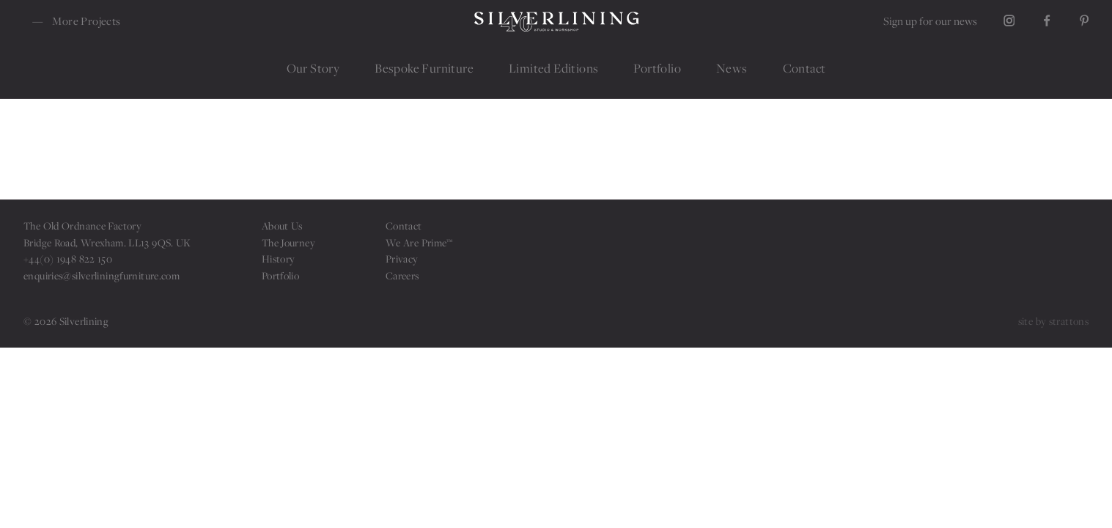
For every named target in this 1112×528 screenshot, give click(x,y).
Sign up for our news (930, 20)
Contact (404, 225)
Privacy (402, 258)
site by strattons (1053, 321)
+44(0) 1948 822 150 (67, 258)
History (278, 258)
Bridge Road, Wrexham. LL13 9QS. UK (107, 242)
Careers (402, 275)
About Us (282, 225)
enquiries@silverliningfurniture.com (101, 275)
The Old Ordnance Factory (82, 225)
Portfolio (280, 275)
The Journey (288, 242)
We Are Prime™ (419, 242)
